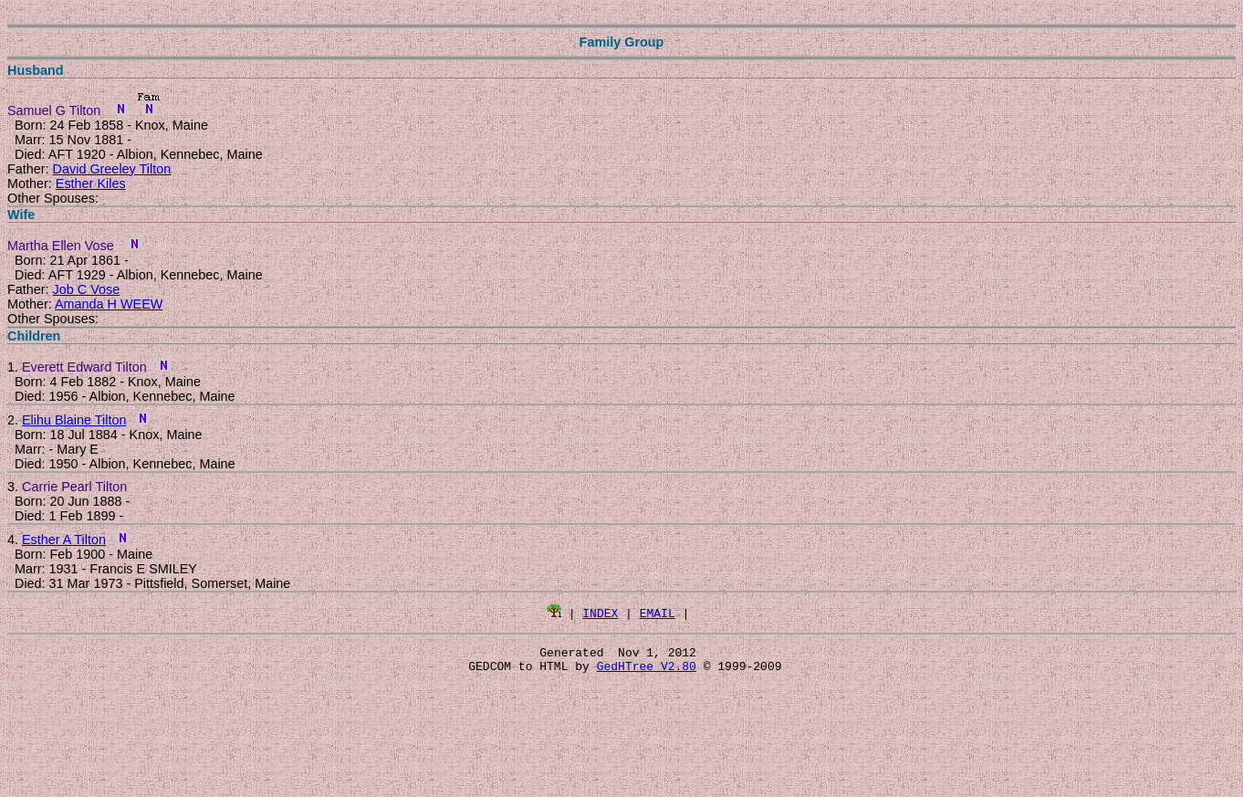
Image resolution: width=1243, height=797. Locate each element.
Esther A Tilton (64, 539)
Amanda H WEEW (108, 304)
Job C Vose (86, 289)
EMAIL (657, 612)
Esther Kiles (91, 183)
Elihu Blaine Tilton (74, 420)
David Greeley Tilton (112, 169)
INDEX (600, 612)
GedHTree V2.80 (646, 671)
